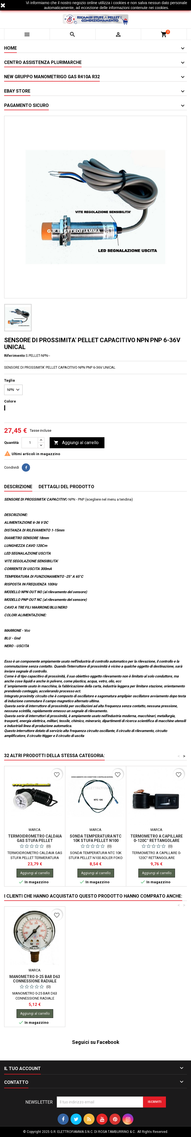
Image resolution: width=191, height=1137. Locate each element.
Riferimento (14, 355)
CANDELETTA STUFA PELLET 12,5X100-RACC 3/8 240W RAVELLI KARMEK (34, 981)
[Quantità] (29, 442)
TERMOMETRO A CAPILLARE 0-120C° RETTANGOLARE (156, 838)
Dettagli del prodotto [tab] (66, 486)
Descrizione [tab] (18, 486)
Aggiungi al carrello (76, 443)
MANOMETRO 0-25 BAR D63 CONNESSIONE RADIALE (95, 978)
